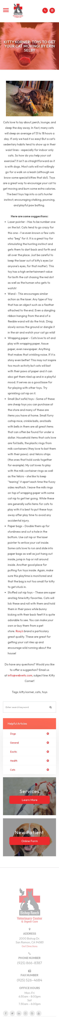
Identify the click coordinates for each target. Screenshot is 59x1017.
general (14, 742)
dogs (13, 733)
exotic (13, 751)
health (13, 760)
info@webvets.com (20, 675)
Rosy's (19, 631)
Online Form (29, 841)
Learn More (29, 800)
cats (12, 769)
